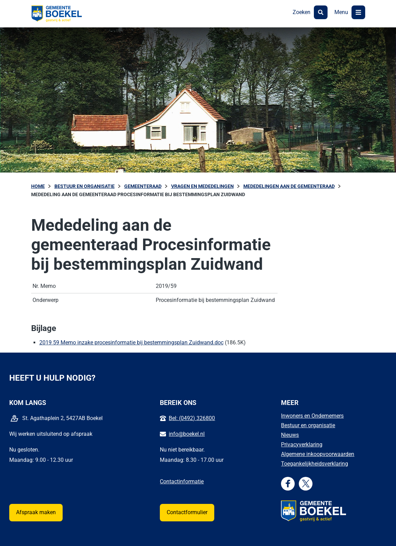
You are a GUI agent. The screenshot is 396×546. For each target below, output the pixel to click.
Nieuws (290, 435)
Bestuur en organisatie (308, 425)
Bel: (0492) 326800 (192, 418)
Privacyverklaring (301, 444)
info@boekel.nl (187, 434)
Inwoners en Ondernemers (312, 415)
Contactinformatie (182, 481)
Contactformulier (187, 512)
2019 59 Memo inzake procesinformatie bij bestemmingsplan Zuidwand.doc (131, 342)
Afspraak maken (36, 512)
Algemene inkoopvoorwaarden (317, 454)
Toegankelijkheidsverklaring (314, 463)
